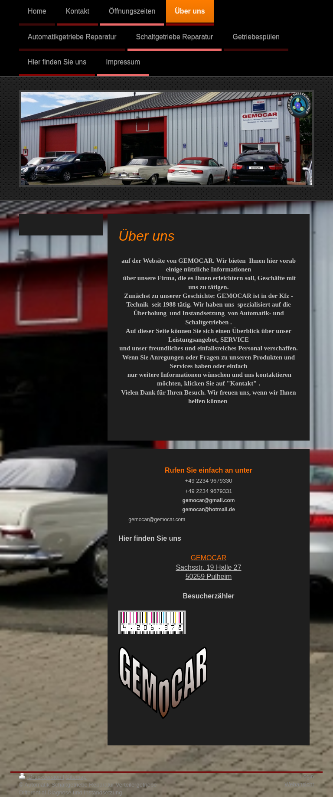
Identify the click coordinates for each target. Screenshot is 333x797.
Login (307, 776)
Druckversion (41, 777)
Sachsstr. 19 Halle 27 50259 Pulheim (208, 567)
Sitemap (76, 777)
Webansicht (299, 784)
